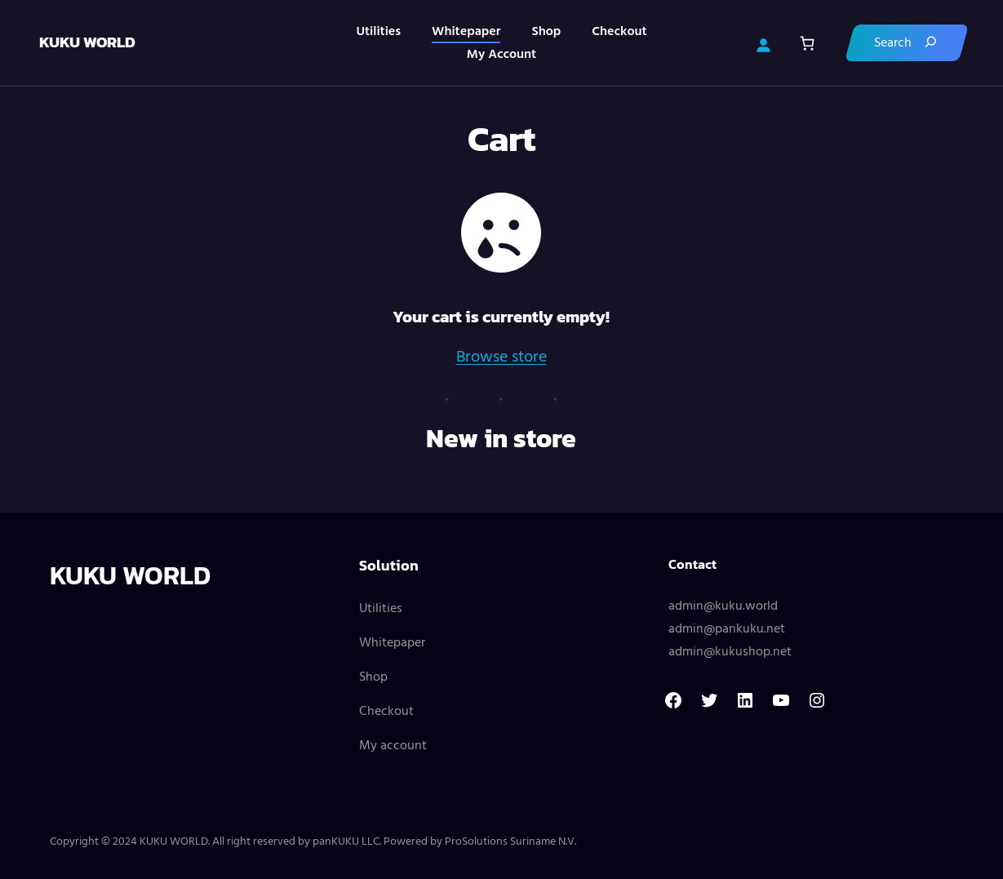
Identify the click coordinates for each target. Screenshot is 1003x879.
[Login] (761, 43)
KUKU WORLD (89, 42)
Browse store (501, 357)
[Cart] (805, 43)
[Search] (905, 42)
